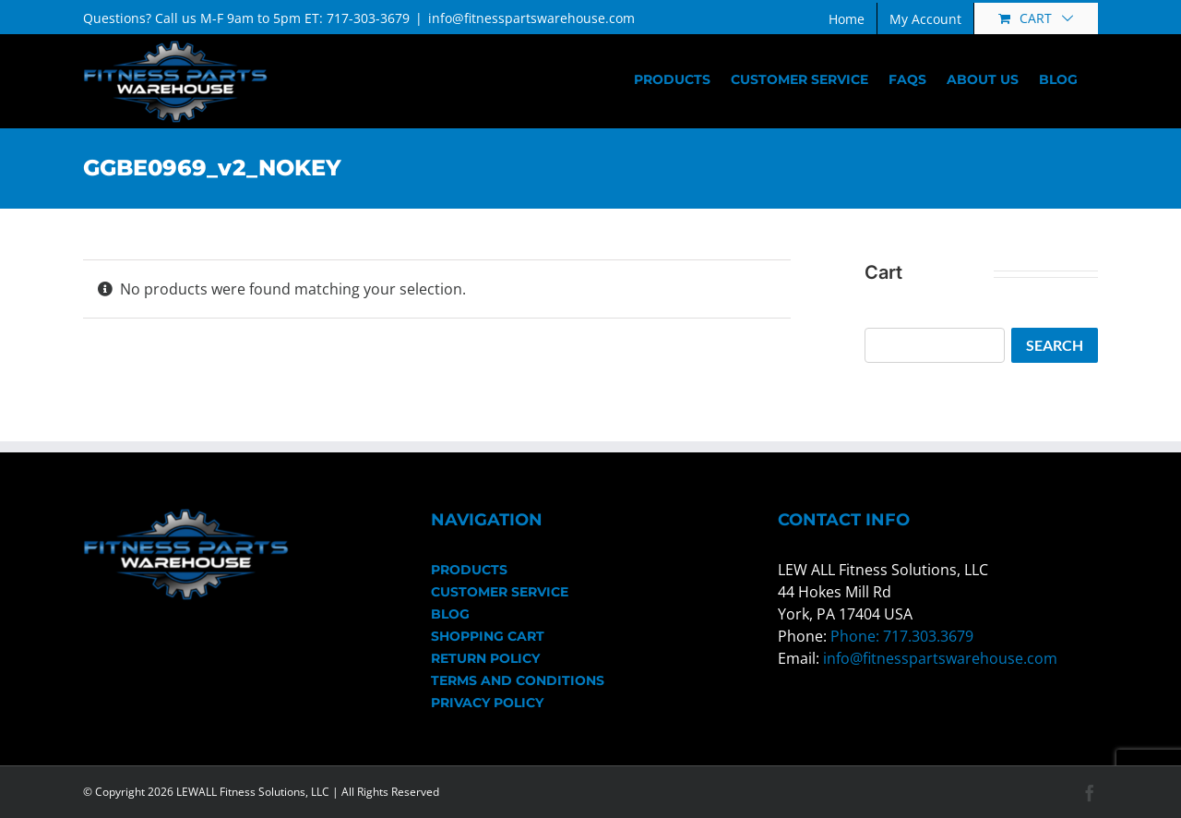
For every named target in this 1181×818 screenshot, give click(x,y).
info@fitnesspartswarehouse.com (531, 18)
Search (1054, 345)
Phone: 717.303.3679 (901, 636)
